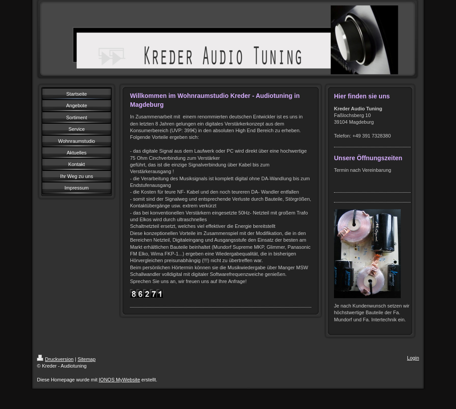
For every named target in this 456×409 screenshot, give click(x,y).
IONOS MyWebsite (119, 379)
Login (413, 357)
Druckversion (55, 359)
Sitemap (86, 359)
